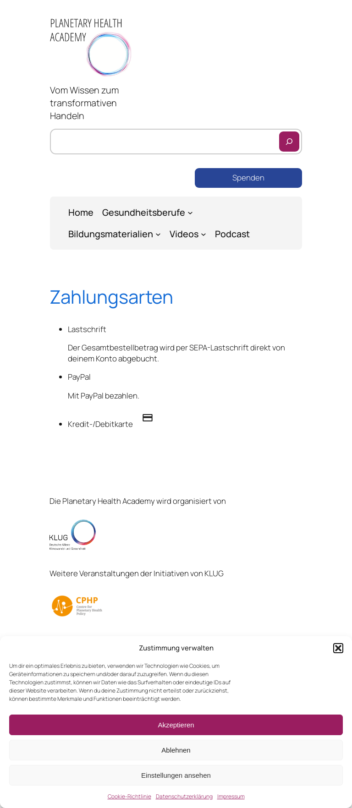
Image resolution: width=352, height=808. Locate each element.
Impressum (231, 796)
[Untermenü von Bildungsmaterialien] (158, 234)
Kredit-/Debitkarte (115, 424)
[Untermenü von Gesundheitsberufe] (190, 212)
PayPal (79, 376)
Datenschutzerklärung (184, 796)
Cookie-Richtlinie (129, 796)
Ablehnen (175, 750)
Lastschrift (87, 329)
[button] (338, 648)
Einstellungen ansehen (176, 775)
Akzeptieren (176, 725)
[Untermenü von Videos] (203, 234)
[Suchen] (289, 141)
